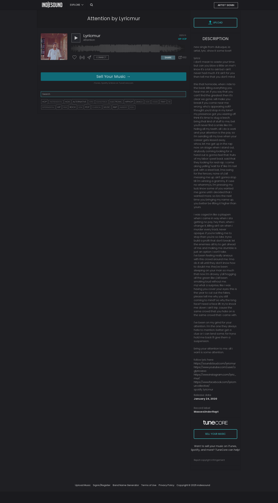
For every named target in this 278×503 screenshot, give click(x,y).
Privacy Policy (166, 485)
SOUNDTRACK (101, 102)
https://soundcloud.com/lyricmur (215, 363)
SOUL (132, 107)
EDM (80, 107)
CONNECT (101, 57)
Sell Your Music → (113, 76)
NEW (147, 102)
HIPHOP (129, 101)
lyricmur (92, 35)
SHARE (168, 57)
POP (87, 107)
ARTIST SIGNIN (226, 5)
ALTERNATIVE (79, 101)
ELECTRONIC (116, 101)
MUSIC (107, 107)
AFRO (91, 102)
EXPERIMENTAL (48, 107)
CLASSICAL (96, 107)
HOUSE (155, 102)
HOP (44, 101)
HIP (58, 107)
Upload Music (83, 485)
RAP (115, 107)
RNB (65, 107)
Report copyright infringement (209, 460)
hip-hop (182, 38)
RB (169, 102)
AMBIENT (123, 107)
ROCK (73, 107)
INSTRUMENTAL (56, 102)
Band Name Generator (126, 485)
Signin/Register (101, 485)
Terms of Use (148, 485)
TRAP (163, 101)
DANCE (139, 101)
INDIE (67, 101)
